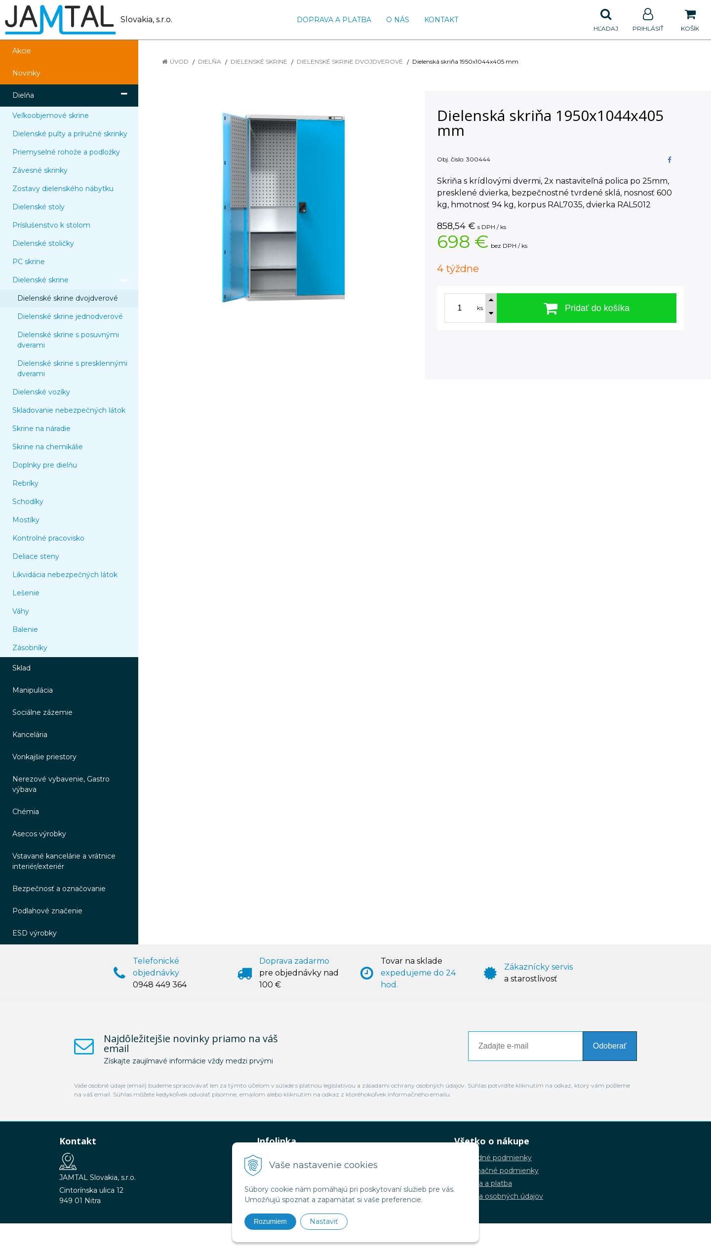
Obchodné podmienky (493, 1157)
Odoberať (610, 1046)
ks (480, 308)
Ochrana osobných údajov (498, 1196)
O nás (397, 19)
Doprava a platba (334, 19)
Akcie (21, 50)
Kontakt (441, 19)
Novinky (26, 73)
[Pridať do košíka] (586, 308)
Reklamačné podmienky (496, 1170)
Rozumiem (270, 1221)
